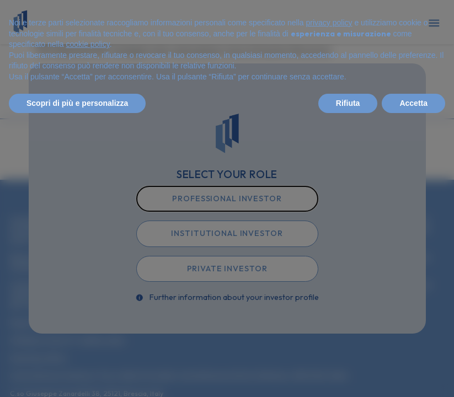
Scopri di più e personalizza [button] (77, 103)
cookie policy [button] (88, 44)
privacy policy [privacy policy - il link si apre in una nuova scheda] (329, 22)
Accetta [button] (413, 103)
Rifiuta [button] (348, 103)
